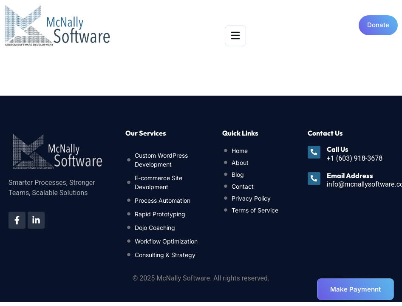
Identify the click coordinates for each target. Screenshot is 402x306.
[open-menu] (235, 35)
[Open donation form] (378, 25)
